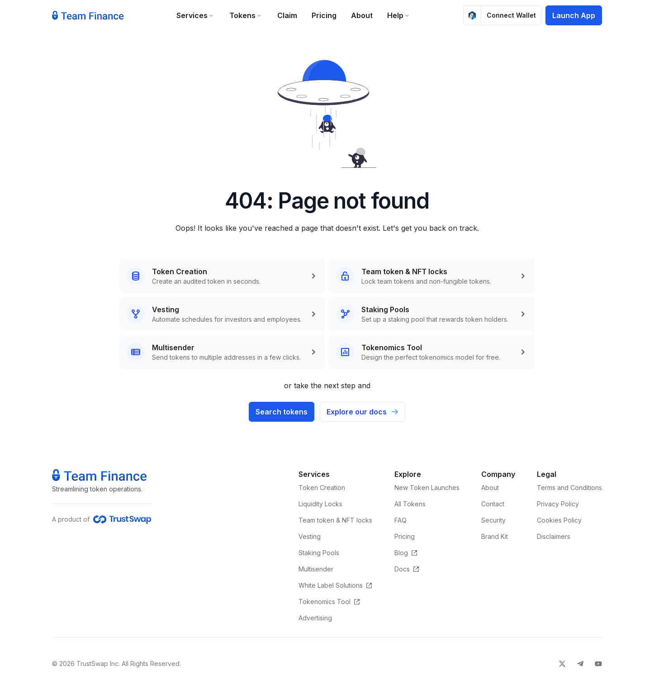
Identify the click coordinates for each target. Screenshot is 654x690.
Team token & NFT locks (335, 520)
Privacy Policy (558, 504)
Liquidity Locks (320, 504)
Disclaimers (553, 536)
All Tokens (410, 504)
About (362, 15)
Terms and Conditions (569, 487)
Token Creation (322, 487)
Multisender (316, 569)
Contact (492, 504)
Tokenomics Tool (329, 601)
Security (493, 520)
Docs (407, 569)
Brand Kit (494, 536)
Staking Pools (319, 553)
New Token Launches (427, 487)
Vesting (310, 536)
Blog (406, 553)
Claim (287, 15)
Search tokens (282, 411)
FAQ (400, 520)
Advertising (315, 618)
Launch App (573, 15)
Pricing (324, 15)
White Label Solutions (336, 585)
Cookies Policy (559, 520)
